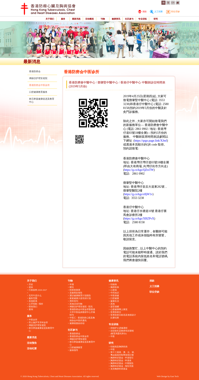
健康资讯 (116, 19)
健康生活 (114, 301)
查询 (31, 309)
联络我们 (33, 306)
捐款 (142, 11)
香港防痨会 (35, 71)
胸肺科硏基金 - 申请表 (120, 360)
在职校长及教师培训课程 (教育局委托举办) (122, 332)
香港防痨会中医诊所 (39, 85)
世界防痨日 (115, 312)
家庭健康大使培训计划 (80, 298)
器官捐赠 (114, 306)
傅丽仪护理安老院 (38, 78)
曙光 (72, 287)
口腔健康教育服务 (38, 92)
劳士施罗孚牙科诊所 (38, 322)
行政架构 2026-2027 (38, 290)
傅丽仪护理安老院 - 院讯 (81, 306)
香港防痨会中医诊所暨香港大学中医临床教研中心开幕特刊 (82, 312)
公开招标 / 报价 (36, 304)
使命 (31, 287)
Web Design (162, 376)
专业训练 (142, 19)
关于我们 (50, 19)
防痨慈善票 (75, 290)
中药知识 (114, 292)
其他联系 (33, 301)
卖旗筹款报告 (76, 292)
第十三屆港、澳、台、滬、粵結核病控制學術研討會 (123, 353)
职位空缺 (173, 11)
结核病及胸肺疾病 (118, 346)
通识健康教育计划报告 (80, 295)
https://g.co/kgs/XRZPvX (139, 218)
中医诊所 (33, 319)
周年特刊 (74, 301)
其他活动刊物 (76, 304)
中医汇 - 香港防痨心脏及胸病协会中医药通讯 (82, 319)
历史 (31, 284)
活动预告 (32, 343)
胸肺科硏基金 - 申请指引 (121, 357)
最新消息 (76, 19)
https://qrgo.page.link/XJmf (150, 140)
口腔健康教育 (76, 347)
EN (172, 2)
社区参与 (129, 19)
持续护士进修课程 (118, 328)
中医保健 (114, 295)
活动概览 (89, 19)
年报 (72, 284)
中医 (112, 336)
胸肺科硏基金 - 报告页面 (121, 366)
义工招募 (156, 11)
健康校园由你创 (77, 323)
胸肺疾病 (114, 287)
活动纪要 (32, 348)
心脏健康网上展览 (118, 309)
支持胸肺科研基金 (118, 369)
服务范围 (33, 298)
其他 (112, 304)
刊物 (103, 19)
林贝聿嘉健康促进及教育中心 (41, 329)
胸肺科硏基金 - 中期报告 (121, 363)
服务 (63, 19)
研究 (156, 19)
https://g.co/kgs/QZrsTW (139, 169)
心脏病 (113, 290)
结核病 (113, 284)
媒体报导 (74, 350)
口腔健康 (114, 298)
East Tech (174, 376)
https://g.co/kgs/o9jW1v (138, 194)
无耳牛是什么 (35, 295)
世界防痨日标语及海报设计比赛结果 (123, 316)
